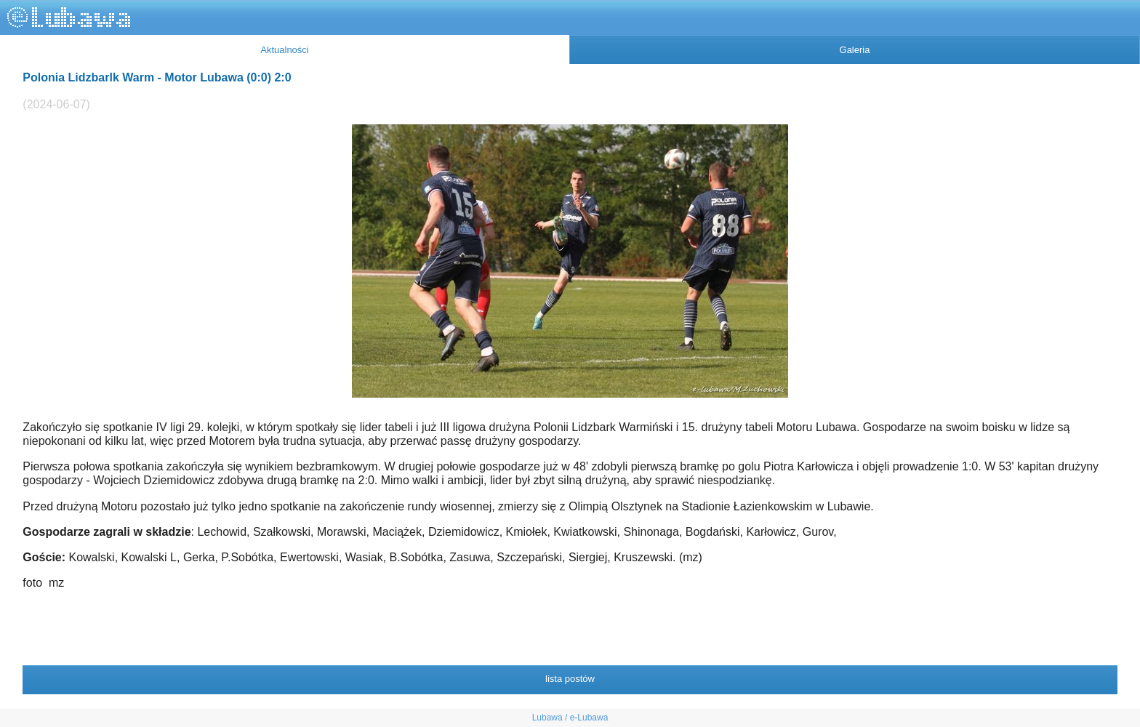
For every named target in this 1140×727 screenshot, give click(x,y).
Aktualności (284, 49)
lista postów (570, 678)
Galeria (855, 49)
